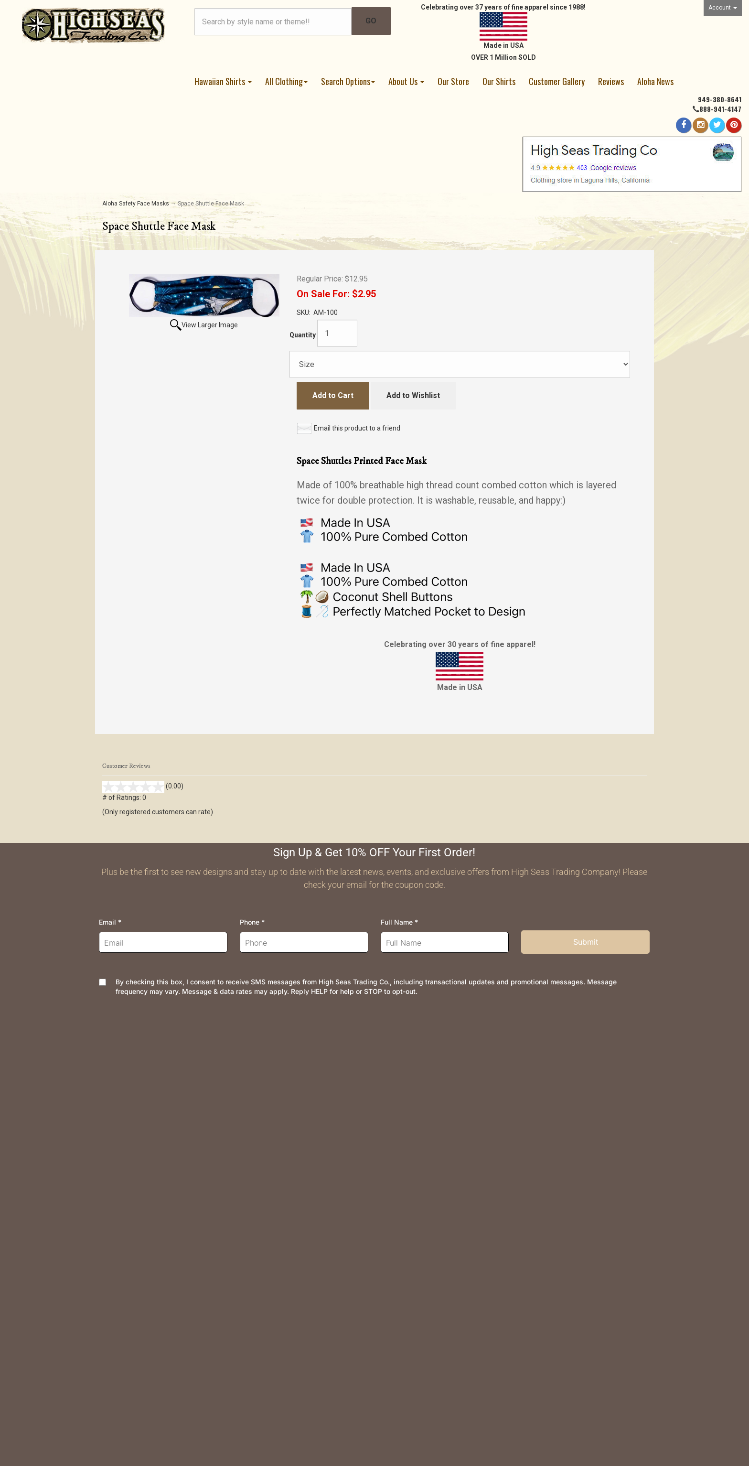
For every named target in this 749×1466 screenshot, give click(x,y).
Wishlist (115, 1104)
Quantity (302, 335)
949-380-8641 (719, 99)
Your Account (123, 1119)
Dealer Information (413, 1134)
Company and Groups (417, 1149)
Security (255, 1134)
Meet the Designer (413, 1119)
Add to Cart (332, 395)
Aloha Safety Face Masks (135, 203)
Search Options (348, 81)
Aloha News (655, 81)
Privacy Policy (266, 1119)
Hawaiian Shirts (223, 81)
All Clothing (286, 81)
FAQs (251, 1104)
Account (722, 7)
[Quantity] (337, 333)
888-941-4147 (720, 109)
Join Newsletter (408, 1104)
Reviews (611, 81)
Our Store (453, 81)
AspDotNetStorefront (323, 1399)
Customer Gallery (557, 81)
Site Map (397, 1165)
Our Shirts (498, 81)
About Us (406, 81)
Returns (255, 1088)
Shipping (256, 1073)
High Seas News (410, 1088)
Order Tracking (126, 1088)
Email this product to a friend (357, 428)
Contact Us (120, 1073)
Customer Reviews (413, 1180)
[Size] (459, 364)
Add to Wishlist (413, 395)
